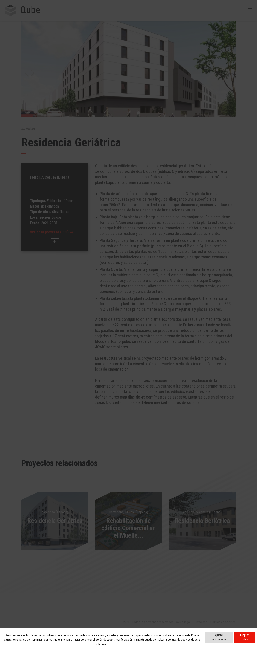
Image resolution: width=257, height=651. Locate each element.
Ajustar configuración (219, 637)
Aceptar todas (244, 637)
